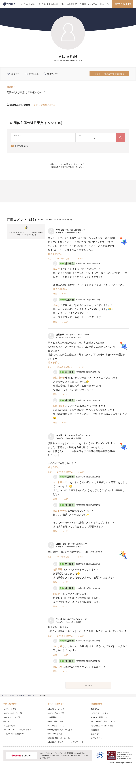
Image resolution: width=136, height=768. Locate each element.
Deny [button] (113, 755)
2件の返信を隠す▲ (65, 258)
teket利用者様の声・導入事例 (60, 729)
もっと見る (88, 685)
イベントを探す (9, 709)
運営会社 (95, 729)
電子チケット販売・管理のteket (12, 695)
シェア (81, 258)
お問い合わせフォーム (45, 104)
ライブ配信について (55, 725)
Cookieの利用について (100, 717)
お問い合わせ (96, 738)
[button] (3, 758)
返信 (50, 258)
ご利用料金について (55, 717)
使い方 (6, 721)
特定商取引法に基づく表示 (102, 725)
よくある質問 (9, 725)
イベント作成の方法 (55, 713)
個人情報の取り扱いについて (103, 721)
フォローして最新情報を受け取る (109, 74)
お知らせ (95, 734)
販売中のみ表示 (21, 146)
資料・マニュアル (54, 734)
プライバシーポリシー (100, 713)
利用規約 (95, 709)
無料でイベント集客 (122, 4)
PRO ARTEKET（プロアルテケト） (18, 729)
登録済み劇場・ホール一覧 (58, 738)
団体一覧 (31, 695)
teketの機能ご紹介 (55, 721)
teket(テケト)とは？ (55, 709)
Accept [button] (127, 755)
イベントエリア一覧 (11, 717)
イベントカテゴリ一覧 (12, 713)
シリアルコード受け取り (13, 734)
